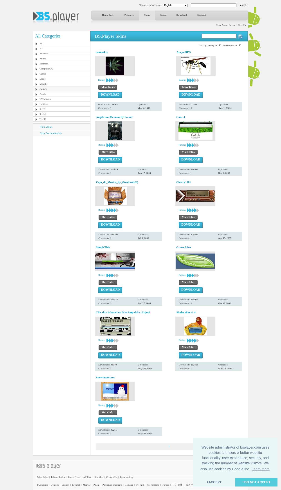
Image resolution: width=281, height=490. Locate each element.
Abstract (44, 53)
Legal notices (126, 477)
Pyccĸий (140, 484)
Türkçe (165, 484)
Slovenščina (153, 484)
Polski (96, 484)
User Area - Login (225, 25)
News (163, 15)
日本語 (189, 484)
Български (42, 484)
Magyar (86, 484)
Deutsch (55, 484)
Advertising (42, 477)
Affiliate (87, 477)
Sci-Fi (42, 109)
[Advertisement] (61, 163)
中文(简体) (177, 484)
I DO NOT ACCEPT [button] (256, 482)
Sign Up (242, 25)
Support (201, 15)
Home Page (108, 15)
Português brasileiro (112, 484)
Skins (147, 15)
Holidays (44, 104)
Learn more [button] (261, 469)
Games (43, 73)
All (41, 43)
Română (129, 484)
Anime (43, 58)
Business (44, 63)
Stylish (43, 114)
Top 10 (43, 119)
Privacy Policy (58, 477)
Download (181, 15)
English (65, 484)
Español (76, 484)
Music (43, 78)
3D (41, 48)
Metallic (44, 83)
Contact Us (111, 477)
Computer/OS (46, 68)
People (43, 94)
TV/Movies (45, 99)
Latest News (74, 477)
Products (128, 15)
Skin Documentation (51, 133)
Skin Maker (46, 126)
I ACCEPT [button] (214, 482)
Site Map (98, 477)
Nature (43, 88)
